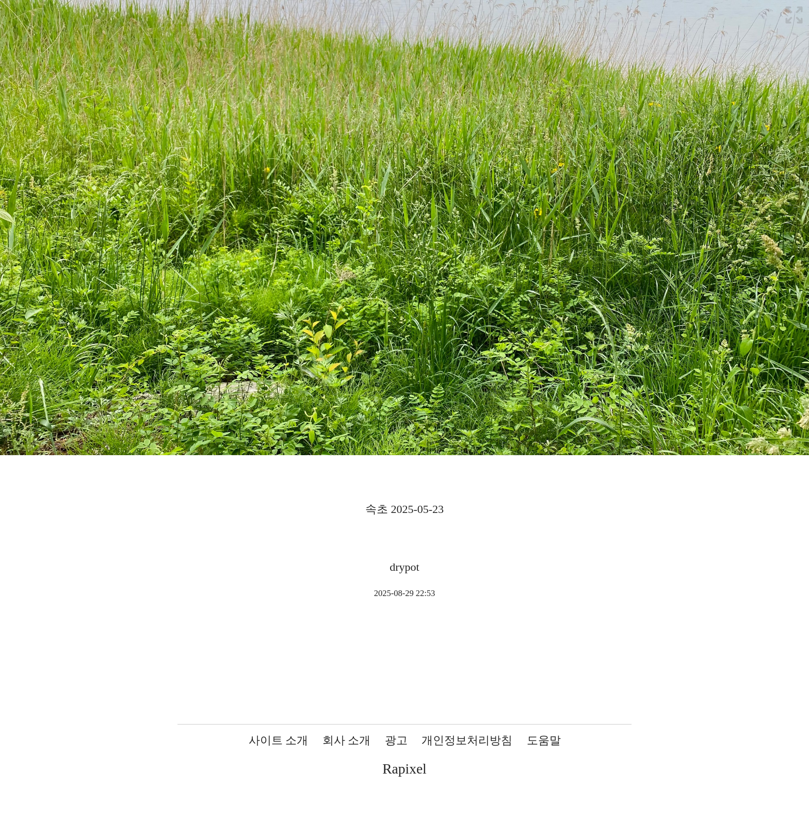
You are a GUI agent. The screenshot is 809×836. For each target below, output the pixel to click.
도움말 (544, 740)
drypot (404, 566)
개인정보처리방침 (467, 740)
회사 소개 (346, 740)
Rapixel (404, 769)
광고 (396, 740)
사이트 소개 (279, 740)
